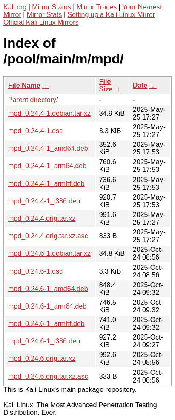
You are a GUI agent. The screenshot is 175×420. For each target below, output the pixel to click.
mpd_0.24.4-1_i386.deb (44, 201)
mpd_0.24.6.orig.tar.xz (41, 358)
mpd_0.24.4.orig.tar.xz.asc (48, 236)
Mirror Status (51, 7)
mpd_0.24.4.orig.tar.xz (41, 218)
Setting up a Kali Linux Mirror (111, 14)
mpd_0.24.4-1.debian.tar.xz (49, 113)
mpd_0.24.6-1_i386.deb (44, 341)
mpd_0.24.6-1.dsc (35, 271)
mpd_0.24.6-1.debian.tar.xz (49, 253)
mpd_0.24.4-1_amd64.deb (48, 148)
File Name (24, 85)
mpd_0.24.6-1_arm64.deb (47, 306)
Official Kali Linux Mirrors (41, 22)
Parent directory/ (33, 99)
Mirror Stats (44, 14)
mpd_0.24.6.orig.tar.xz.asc (48, 376)
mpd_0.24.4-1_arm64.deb (47, 165)
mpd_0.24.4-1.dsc (35, 130)
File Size (106, 85)
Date (140, 85)
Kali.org (14, 7)
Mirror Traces (97, 7)
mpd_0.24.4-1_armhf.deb (46, 183)
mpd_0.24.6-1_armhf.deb (46, 323)
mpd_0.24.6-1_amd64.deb (48, 288)
